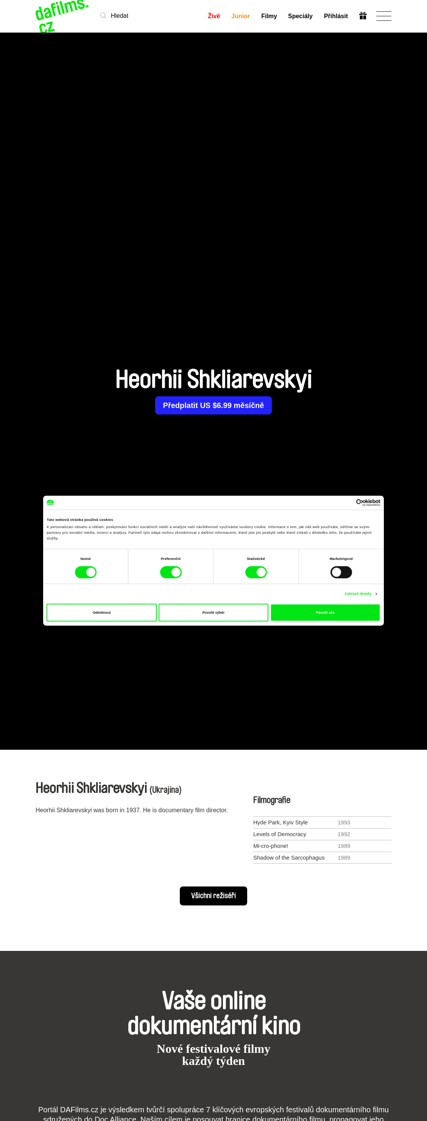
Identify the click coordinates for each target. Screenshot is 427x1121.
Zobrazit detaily (357, 594)
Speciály (300, 16)
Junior (240, 16)
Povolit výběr (214, 612)
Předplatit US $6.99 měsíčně (213, 405)
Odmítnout (102, 612)
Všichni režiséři (213, 896)
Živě (213, 16)
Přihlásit (336, 16)
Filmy (269, 16)
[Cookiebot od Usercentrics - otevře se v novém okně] (347, 502)
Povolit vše (325, 612)
